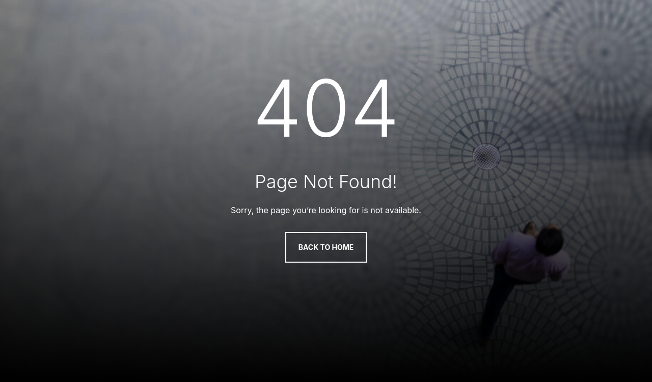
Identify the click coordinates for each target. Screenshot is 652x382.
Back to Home (326, 247)
